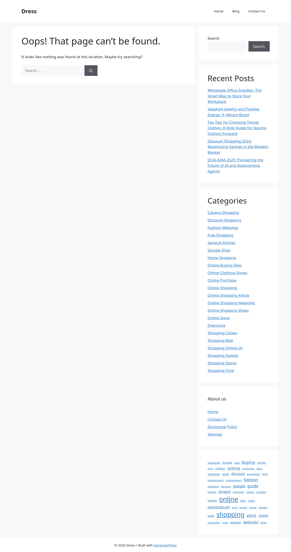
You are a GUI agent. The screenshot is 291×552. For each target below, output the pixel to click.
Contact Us (256, 11)
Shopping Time (221, 370)
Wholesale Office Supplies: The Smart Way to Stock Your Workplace (235, 96)
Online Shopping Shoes (228, 310)
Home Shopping (222, 257)
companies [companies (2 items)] (248, 468)
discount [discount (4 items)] (238, 473)
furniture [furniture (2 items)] (226, 486)
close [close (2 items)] (210, 468)
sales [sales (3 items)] (211, 516)
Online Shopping (222, 287)
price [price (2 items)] (234, 507)
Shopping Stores (222, 362)
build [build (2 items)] (237, 462)
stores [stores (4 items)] (263, 515)
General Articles (222, 242)
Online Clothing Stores (227, 272)
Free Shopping (220, 235)
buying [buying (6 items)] (248, 462)
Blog (235, 11)
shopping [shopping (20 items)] (230, 514)
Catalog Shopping (223, 212)
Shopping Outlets (223, 355)
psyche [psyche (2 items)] (243, 507)
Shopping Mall (220, 340)
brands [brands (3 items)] (227, 463)
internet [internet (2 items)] (212, 492)
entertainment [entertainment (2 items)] (216, 480)
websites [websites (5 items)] (250, 522)
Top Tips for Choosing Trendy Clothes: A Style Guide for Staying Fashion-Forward (237, 128)
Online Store (219, 317)
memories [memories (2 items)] (238, 492)
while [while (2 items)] (263, 522)
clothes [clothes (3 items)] (220, 468)
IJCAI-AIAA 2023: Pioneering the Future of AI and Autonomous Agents (236, 165)
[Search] (91, 70)
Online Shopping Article (228, 295)
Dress (29, 11)
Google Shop (219, 250)
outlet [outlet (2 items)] (251, 500)
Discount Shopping (224, 220)
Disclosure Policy (222, 426)
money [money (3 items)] (212, 500)
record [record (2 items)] (253, 507)
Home (219, 11)
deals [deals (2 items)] (259, 468)
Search (214, 38)
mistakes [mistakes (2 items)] (261, 492)
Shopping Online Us (225, 347)
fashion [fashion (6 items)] (251, 479)
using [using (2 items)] (225, 522)
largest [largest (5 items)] (225, 491)
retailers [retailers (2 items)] (263, 507)
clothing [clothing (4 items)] (233, 468)
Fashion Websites (223, 227)
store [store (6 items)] (251, 515)
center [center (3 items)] (261, 463)
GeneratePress (165, 545)
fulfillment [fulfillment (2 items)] (213, 486)
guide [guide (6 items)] (252, 486)
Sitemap (215, 434)
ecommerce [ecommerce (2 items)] (253, 474)
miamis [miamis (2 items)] (250, 492)
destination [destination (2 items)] (214, 474)
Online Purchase (222, 280)
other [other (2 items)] (243, 500)
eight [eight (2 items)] (265, 474)
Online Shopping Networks (231, 302)
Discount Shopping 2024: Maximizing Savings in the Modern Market (238, 146)
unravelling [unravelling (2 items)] (214, 522)
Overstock (216, 325)
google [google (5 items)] (239, 486)
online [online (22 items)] (228, 499)
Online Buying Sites (225, 265)
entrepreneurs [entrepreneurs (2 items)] (234, 480)
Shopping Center (222, 332)
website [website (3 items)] (235, 522)
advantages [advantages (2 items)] (214, 462)
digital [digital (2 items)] (225, 474)
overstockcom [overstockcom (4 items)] (219, 507)
